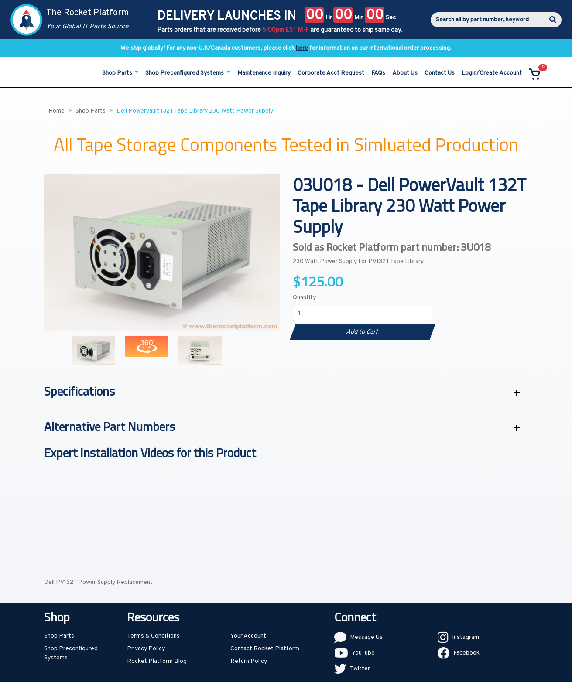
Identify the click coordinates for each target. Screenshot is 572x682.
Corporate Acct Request (331, 73)
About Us (405, 73)
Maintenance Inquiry (264, 73)
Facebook (466, 653)
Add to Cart (362, 332)
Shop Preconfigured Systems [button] (185, 73)
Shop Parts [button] (118, 73)
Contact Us (440, 73)
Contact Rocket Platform (264, 648)
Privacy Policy (146, 648)
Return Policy (248, 661)
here (302, 48)
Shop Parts (59, 636)
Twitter (360, 668)
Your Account (248, 636)
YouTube (363, 653)
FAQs (378, 73)
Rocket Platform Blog (157, 661)
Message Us (366, 637)
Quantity (304, 297)
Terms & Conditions (153, 636)
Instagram (465, 637)
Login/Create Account (492, 73)
